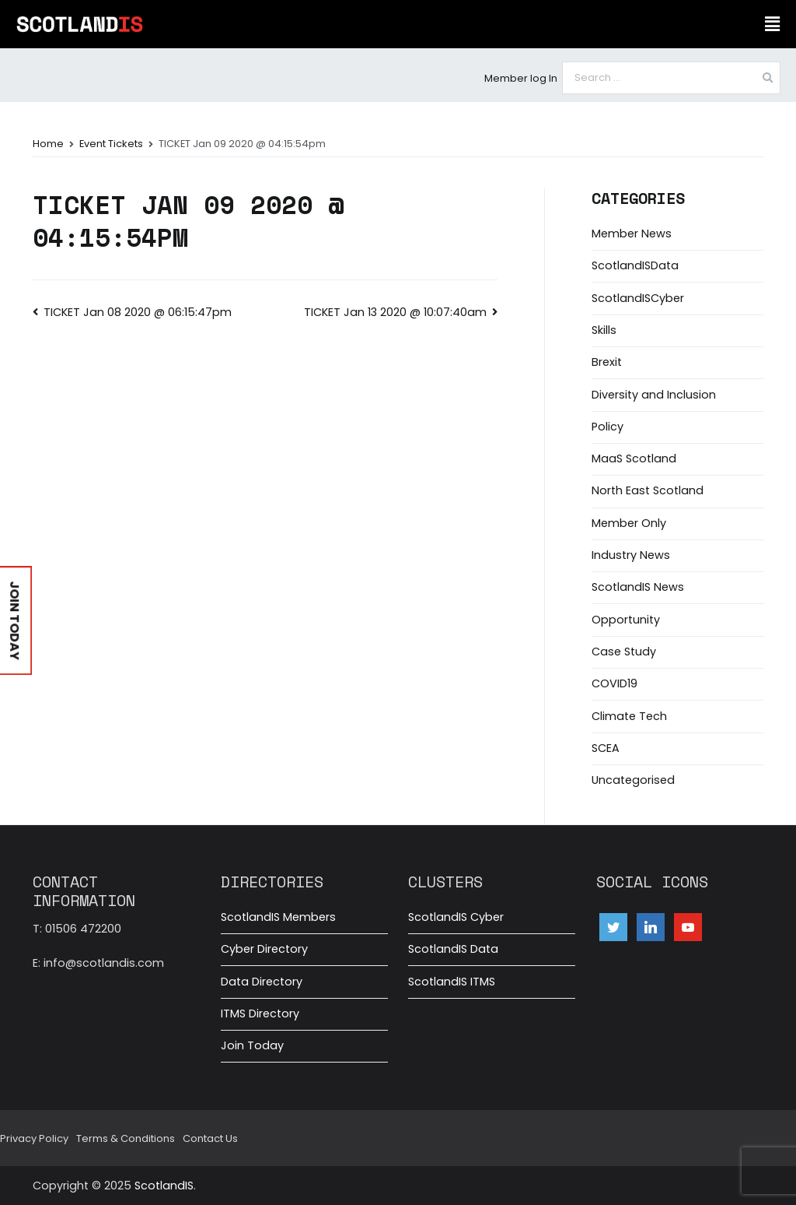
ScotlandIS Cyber (456, 917)
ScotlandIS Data (453, 949)
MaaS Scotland (634, 458)
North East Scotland (647, 490)
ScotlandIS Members (278, 917)
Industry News (631, 555)
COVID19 (614, 683)
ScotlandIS (164, 1185)
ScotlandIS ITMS (451, 981)
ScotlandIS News (638, 587)
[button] (772, 24)
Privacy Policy (34, 1138)
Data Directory (261, 981)
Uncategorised (633, 780)
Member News (632, 233)
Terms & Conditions (125, 1138)
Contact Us (210, 1138)
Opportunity (626, 619)
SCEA (606, 748)
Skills (604, 330)
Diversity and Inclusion (654, 394)
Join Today (252, 1045)
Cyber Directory (264, 949)
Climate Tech (629, 716)
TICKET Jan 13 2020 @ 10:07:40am (395, 312)
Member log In (520, 78)
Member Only (629, 523)
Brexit (607, 362)
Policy (607, 426)
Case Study (624, 651)
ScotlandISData (635, 265)
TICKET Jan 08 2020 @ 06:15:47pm (138, 312)
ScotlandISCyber (638, 298)
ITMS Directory (260, 1013)
